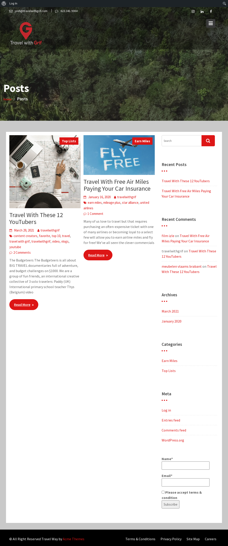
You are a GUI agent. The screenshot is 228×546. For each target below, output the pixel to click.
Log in (166, 410)
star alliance (130, 202)
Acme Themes (73, 539)
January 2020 (171, 321)
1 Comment (95, 214)
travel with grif (19, 241)
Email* (186, 480)
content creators (25, 236)
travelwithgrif (50, 230)
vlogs (65, 241)
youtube (15, 247)
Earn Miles (142, 141)
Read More (22, 304)
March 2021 (170, 311)
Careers (210, 539)
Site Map (193, 539)
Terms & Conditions (140, 539)
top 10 (56, 236)
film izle (168, 235)
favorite (44, 236)
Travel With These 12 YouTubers (36, 218)
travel (66, 236)
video (56, 241)
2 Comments (22, 252)
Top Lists (69, 141)
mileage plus (111, 202)
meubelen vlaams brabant (182, 266)
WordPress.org (173, 440)
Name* (186, 463)
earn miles (95, 202)
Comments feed (174, 430)
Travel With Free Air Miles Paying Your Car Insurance (117, 185)
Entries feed (171, 420)
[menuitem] (4, 3)
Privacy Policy (171, 539)
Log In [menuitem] (13, 3)
